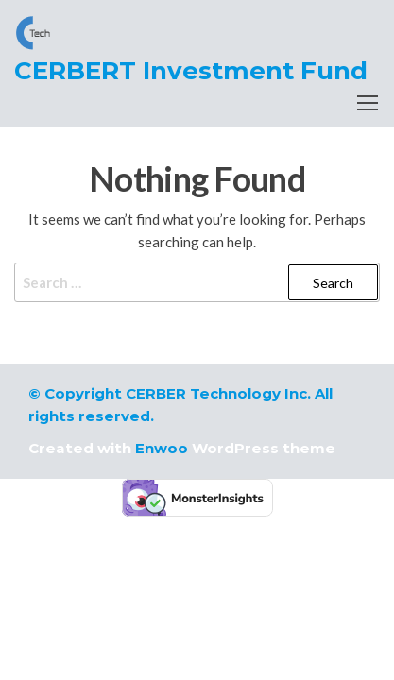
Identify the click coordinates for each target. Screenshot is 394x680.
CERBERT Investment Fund (191, 71)
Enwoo (161, 448)
